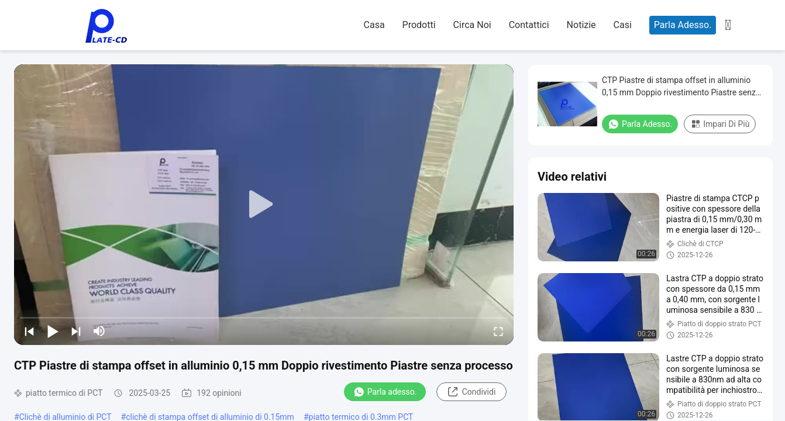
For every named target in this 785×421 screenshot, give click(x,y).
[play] (263, 204)
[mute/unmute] (99, 331)
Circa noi (472, 24)
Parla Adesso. (683, 24)
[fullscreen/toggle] (498, 331)
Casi (623, 24)
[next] (76, 331)
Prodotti (419, 24)
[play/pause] (52, 331)
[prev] (29, 331)
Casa (374, 24)
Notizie (581, 24)
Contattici (529, 24)
